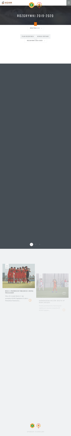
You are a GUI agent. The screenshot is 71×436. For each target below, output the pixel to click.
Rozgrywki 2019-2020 (35, 40)
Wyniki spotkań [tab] (43, 36)
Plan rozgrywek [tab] (28, 36)
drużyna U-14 (35, 28)
